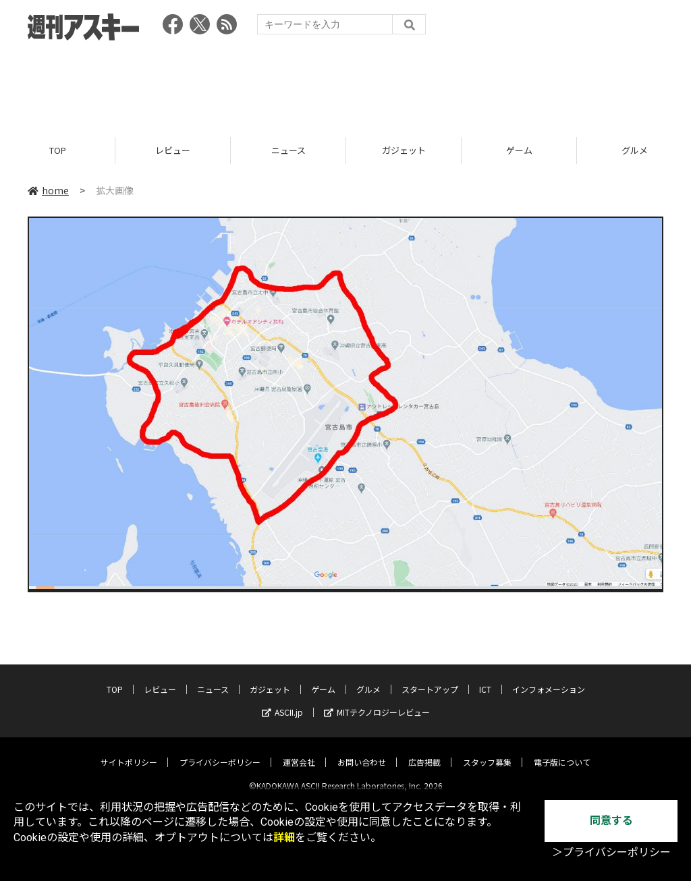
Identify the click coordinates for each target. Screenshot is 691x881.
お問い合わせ (361, 751)
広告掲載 (424, 751)
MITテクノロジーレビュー (377, 701)
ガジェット (404, 150)
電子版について (562, 751)
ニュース (288, 150)
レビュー (172, 150)
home (48, 190)
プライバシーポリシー (219, 751)
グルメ (368, 678)
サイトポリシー (129, 751)
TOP (57, 150)
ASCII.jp (282, 701)
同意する (611, 820)
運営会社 (299, 751)
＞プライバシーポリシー (611, 852)
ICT (485, 678)
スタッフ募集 (487, 751)
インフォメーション (548, 678)
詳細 (284, 837)
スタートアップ (430, 678)
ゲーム (519, 150)
